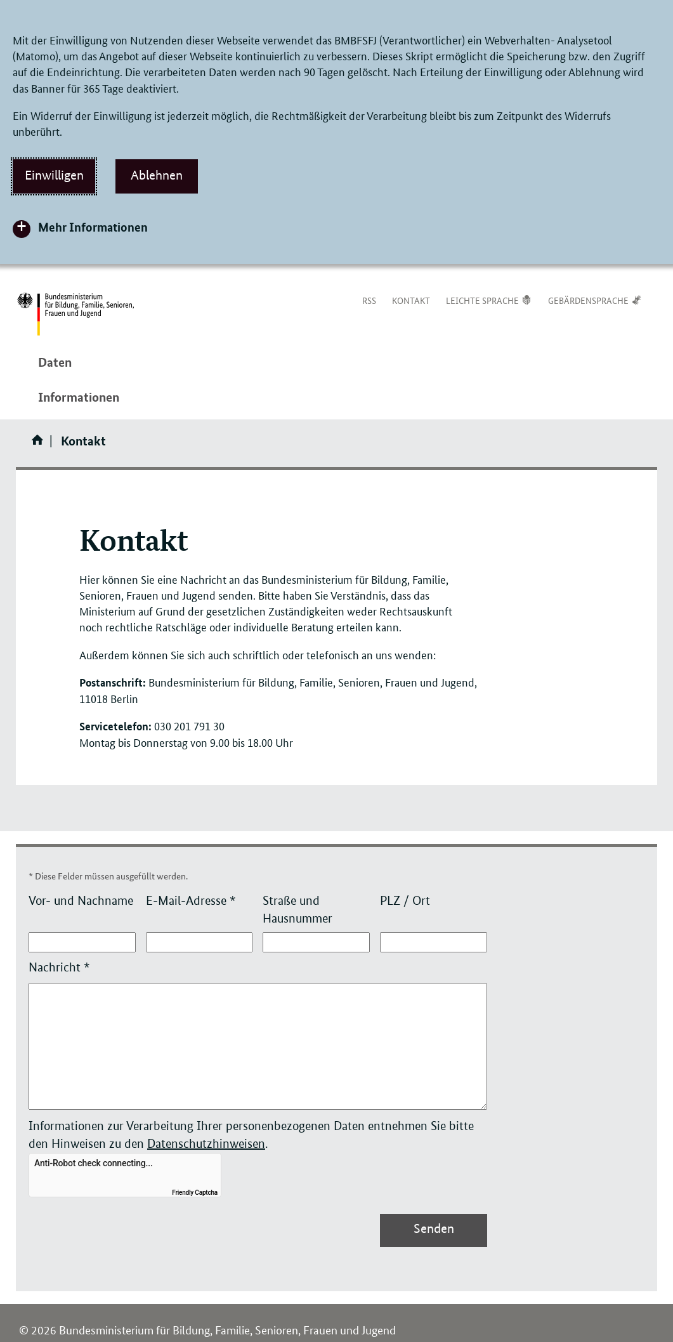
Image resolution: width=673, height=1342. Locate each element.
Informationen (78, 397)
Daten (55, 362)
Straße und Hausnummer (297, 909)
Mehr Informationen (93, 227)
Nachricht (59, 967)
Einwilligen (54, 175)
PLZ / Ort (405, 900)
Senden (434, 1228)
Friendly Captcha (195, 1192)
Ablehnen (157, 175)
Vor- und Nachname (81, 900)
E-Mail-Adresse (191, 900)
